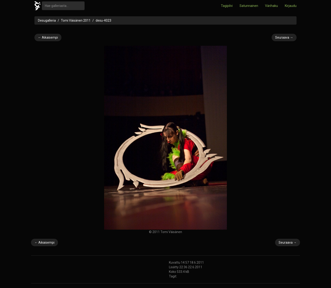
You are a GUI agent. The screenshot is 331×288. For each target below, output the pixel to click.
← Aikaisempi (48, 37)
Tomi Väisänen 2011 (76, 20)
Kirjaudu (291, 6)
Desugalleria (47, 20)
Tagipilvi (227, 6)
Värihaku (271, 6)
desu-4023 (103, 20)
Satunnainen (249, 6)
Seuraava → (284, 37)
